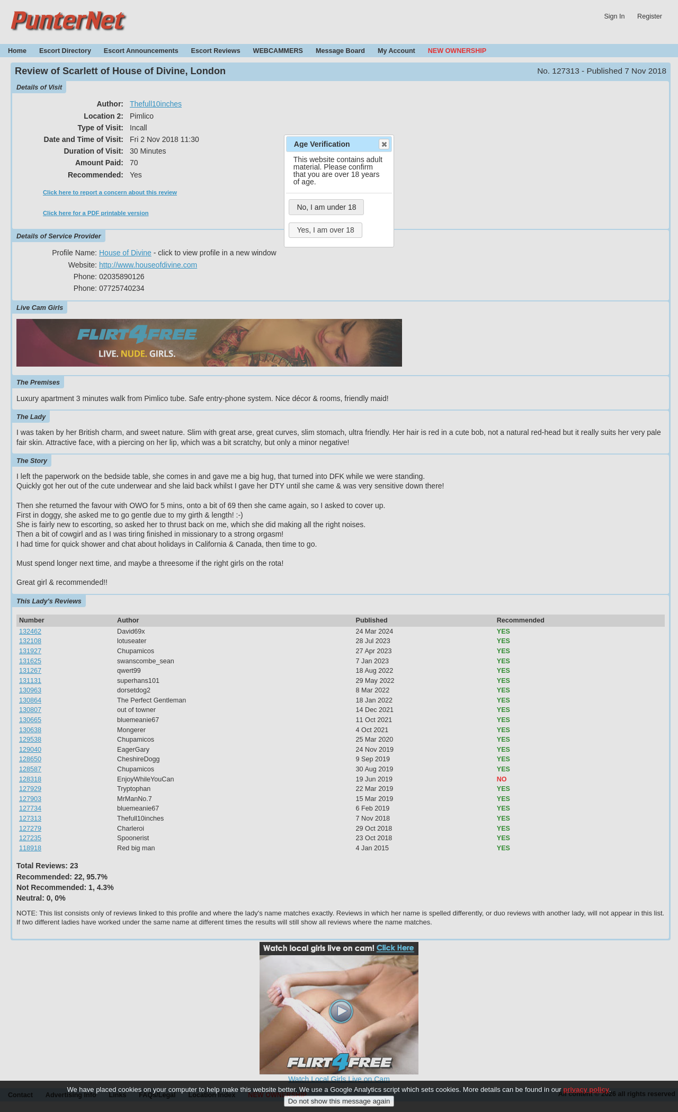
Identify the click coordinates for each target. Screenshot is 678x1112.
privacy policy (586, 1094)
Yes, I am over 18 (325, 230)
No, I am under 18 (326, 207)
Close (383, 144)
